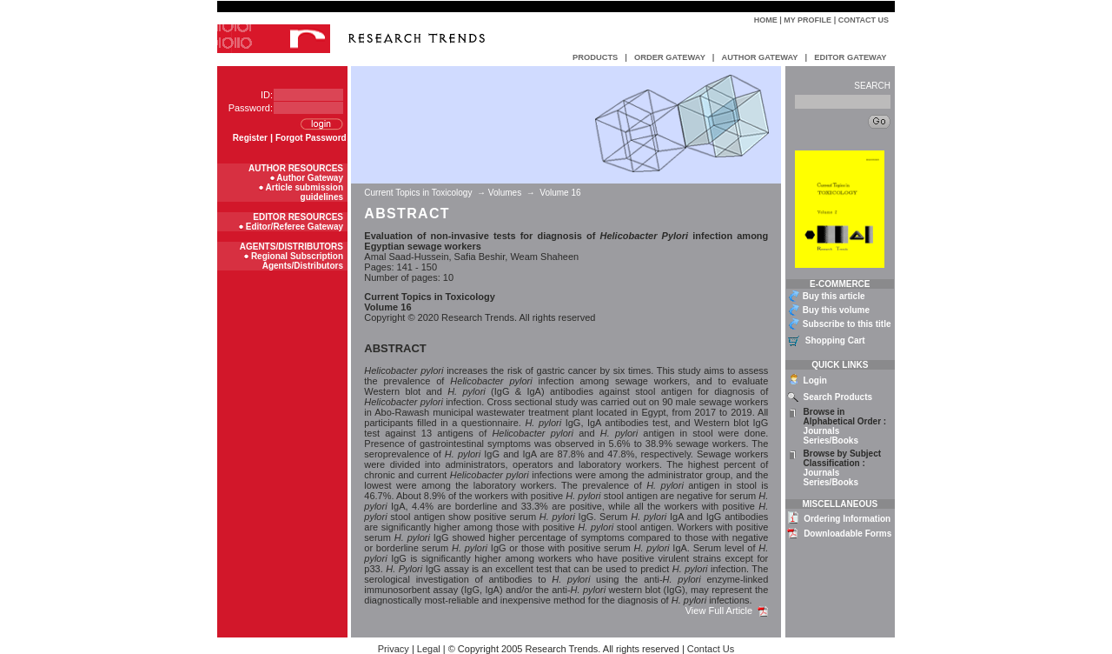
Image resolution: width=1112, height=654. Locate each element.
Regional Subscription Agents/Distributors (297, 260)
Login (815, 380)
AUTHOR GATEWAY (759, 57)
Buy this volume (836, 310)
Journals (822, 431)
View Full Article (727, 610)
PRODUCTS (595, 57)
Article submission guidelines (304, 192)
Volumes (504, 192)
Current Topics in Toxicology (419, 192)
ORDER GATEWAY (669, 57)
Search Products (838, 397)
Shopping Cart (835, 340)
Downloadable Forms (847, 533)
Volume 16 (560, 192)
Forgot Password (311, 138)
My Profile (807, 20)
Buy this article (834, 296)
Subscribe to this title (847, 324)
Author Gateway (309, 178)
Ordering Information (847, 519)
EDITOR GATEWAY (850, 57)
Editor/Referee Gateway (294, 226)
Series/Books (831, 440)
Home (766, 20)
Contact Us (863, 20)
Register (250, 138)
